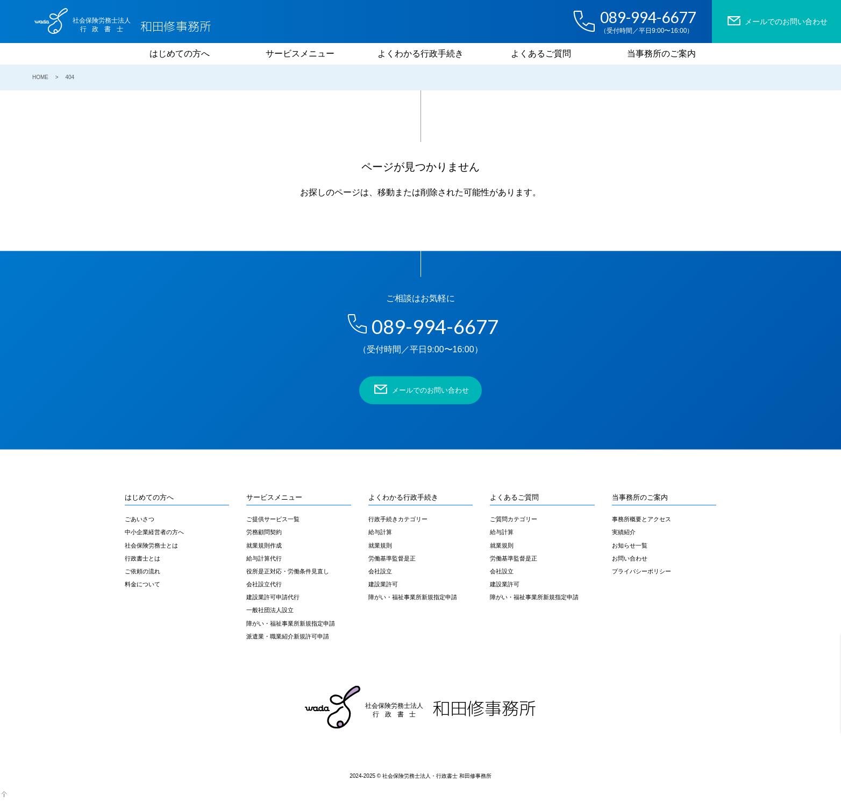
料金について (142, 584)
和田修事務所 (140, 22)
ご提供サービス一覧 (273, 519)
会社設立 (380, 570)
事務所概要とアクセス (641, 519)
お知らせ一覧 (629, 545)
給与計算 (380, 532)
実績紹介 (624, 532)
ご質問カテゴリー (513, 519)
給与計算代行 (264, 558)
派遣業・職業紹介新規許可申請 (287, 636)
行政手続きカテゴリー (397, 519)
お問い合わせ (629, 558)
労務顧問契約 (264, 532)
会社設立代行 (264, 584)
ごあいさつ (139, 519)
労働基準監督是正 (392, 558)
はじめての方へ (179, 53)
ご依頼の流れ (142, 570)
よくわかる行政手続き (420, 53)
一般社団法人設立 (270, 610)
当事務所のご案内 (661, 53)
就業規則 (380, 545)
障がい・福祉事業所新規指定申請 (290, 623)
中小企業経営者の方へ (154, 532)
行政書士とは (142, 558)
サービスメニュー (300, 53)
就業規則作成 (264, 545)
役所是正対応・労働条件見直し (287, 570)
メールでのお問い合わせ (776, 21)
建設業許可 (383, 584)
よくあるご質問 (541, 53)
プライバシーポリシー (641, 570)
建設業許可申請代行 (273, 597)
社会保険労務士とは (151, 545)
